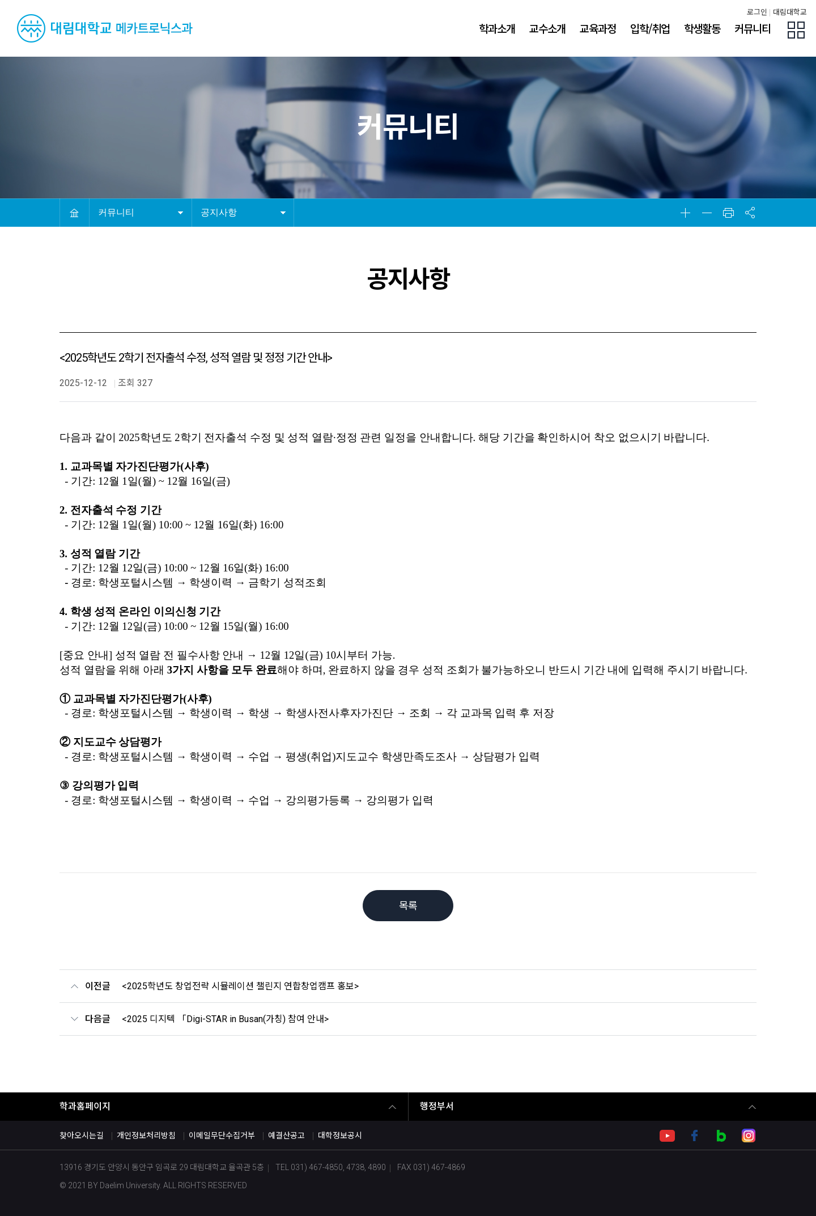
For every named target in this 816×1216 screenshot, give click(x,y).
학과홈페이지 (85, 1106)
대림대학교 (790, 12)
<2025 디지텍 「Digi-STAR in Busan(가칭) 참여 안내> (225, 1019)
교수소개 (547, 28)
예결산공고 (286, 1135)
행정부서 (437, 1106)
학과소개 (497, 28)
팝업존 (796, 30)
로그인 (757, 12)
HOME (74, 212)
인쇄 (728, 212)
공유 (749, 212)
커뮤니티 (116, 212)
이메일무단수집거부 (222, 1135)
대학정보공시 (340, 1135)
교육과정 (598, 28)
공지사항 (219, 212)
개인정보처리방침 (146, 1135)
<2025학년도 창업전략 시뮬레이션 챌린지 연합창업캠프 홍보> (240, 986)
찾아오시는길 (82, 1135)
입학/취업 (650, 28)
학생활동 (702, 28)
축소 (706, 212)
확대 (685, 212)
